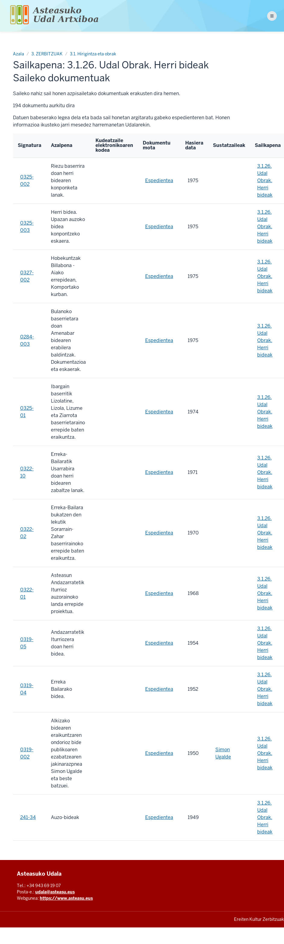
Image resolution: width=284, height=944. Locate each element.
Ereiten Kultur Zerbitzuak (259, 919)
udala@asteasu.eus (55, 892)
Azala (18, 54)
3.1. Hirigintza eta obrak (93, 54)
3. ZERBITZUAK (47, 54)
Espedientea (159, 180)
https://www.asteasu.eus (66, 898)
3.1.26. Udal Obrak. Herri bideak (265, 180)
